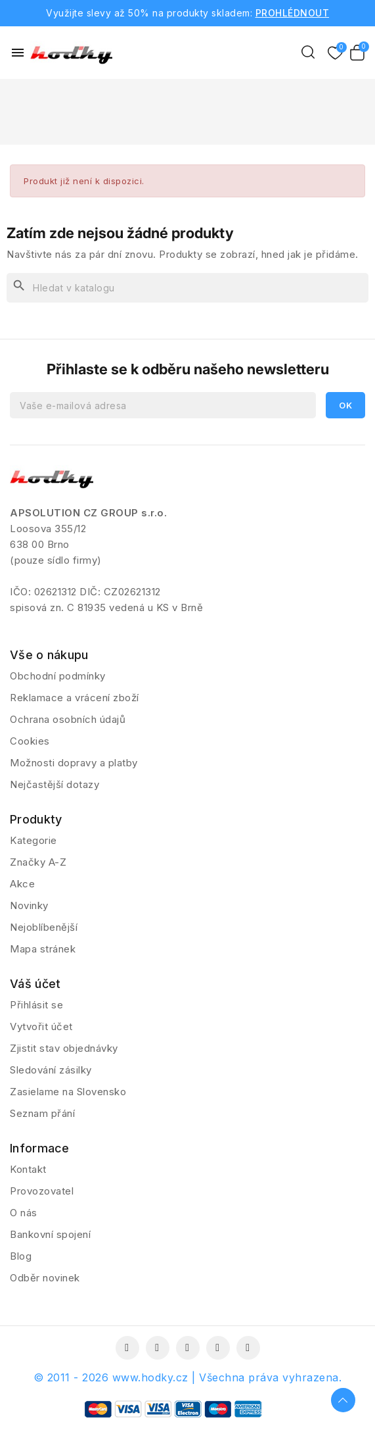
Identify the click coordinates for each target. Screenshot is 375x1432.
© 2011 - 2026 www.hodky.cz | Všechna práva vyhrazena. (187, 1377)
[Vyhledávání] (187, 288)
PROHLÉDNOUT (292, 12)
